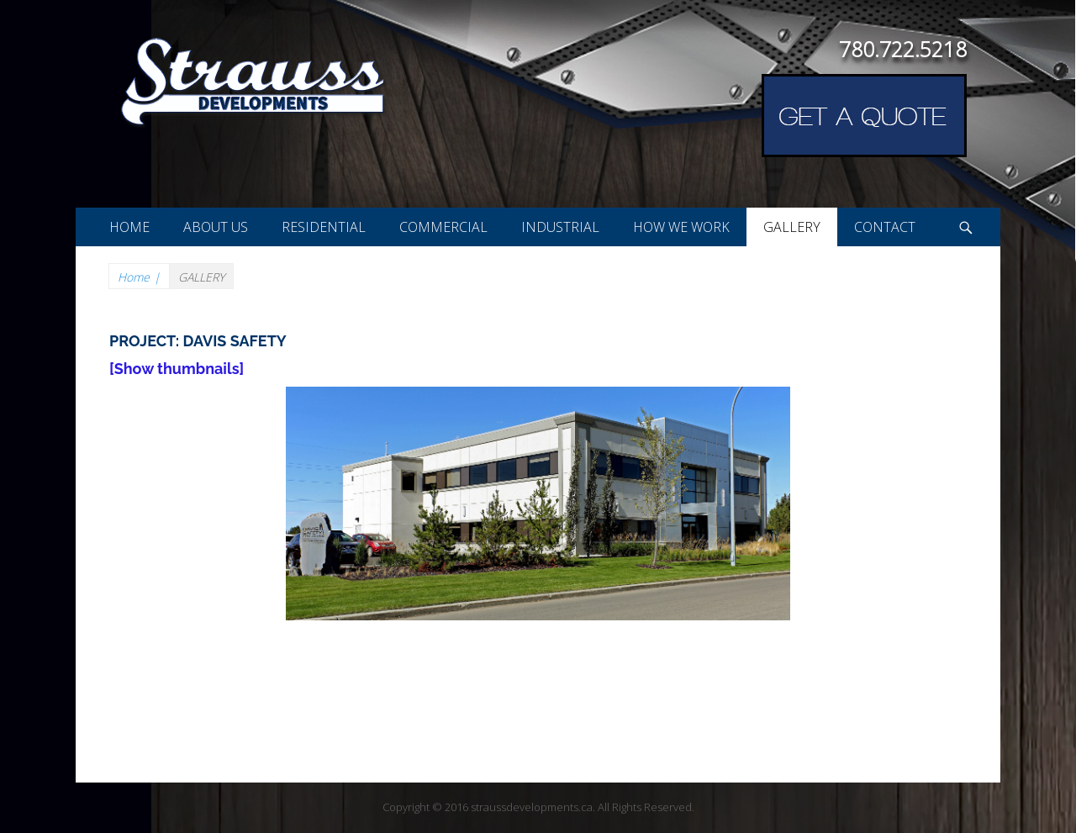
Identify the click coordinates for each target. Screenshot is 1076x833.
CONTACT (884, 227)
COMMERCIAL (443, 227)
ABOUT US (215, 227)
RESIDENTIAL (324, 227)
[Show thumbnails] (176, 368)
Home (139, 277)
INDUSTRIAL (560, 227)
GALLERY (791, 227)
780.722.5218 (903, 48)
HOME (129, 227)
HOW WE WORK (681, 227)
